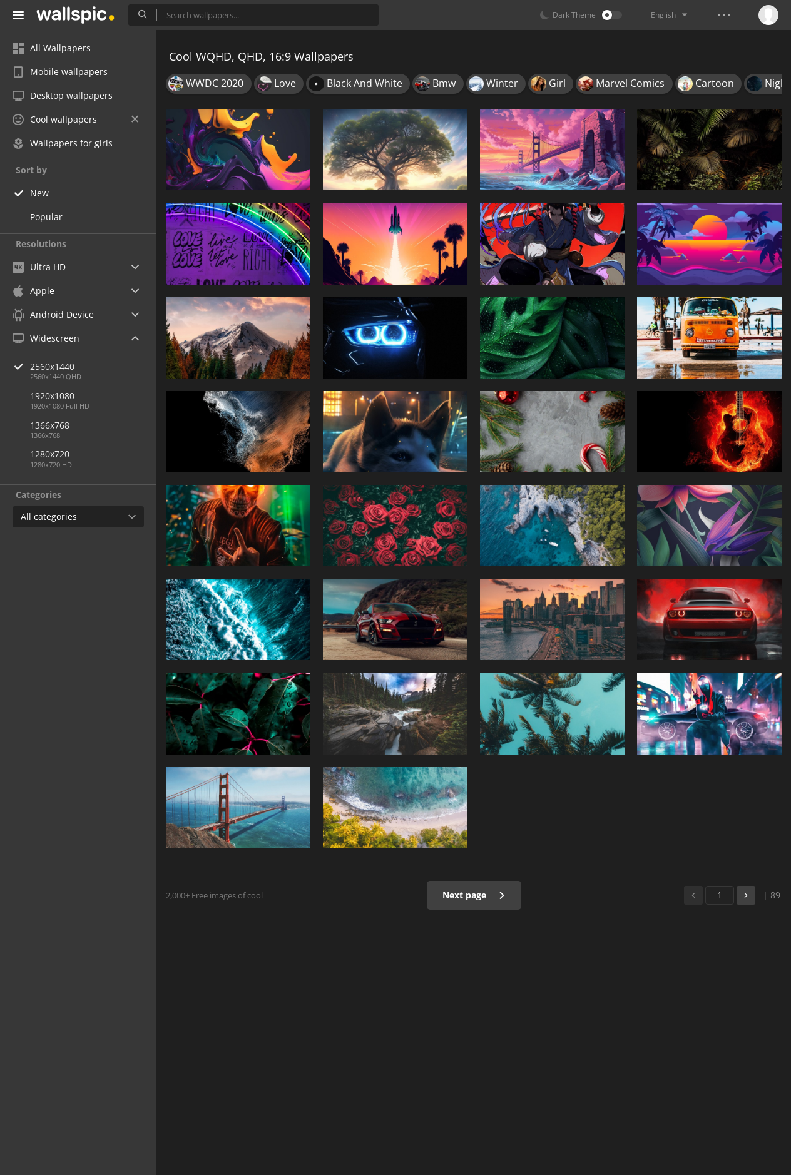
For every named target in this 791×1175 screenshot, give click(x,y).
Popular (46, 217)
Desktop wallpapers (63, 95)
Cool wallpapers (75, 119)
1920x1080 (52, 395)
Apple (33, 291)
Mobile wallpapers (60, 72)
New (39, 193)
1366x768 (49, 425)
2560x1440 (93, 366)
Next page (474, 895)
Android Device (53, 314)
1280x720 (49, 454)
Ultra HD (39, 267)
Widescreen (46, 338)
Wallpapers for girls (63, 143)
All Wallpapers (52, 48)
